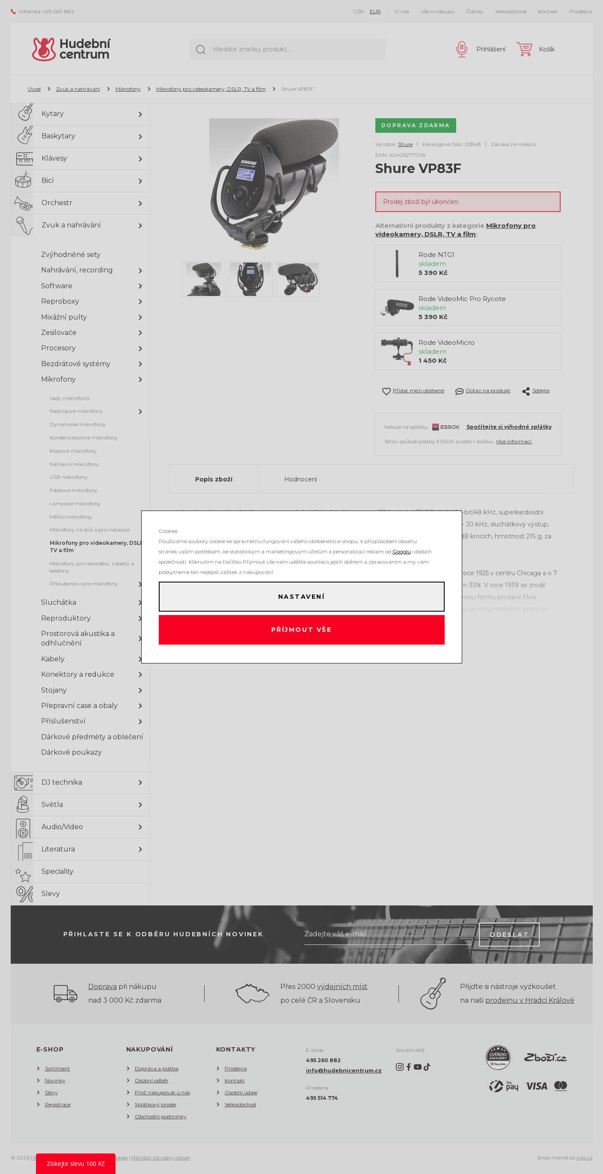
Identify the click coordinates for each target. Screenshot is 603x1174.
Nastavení (301, 596)
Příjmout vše (301, 630)
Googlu (401, 550)
